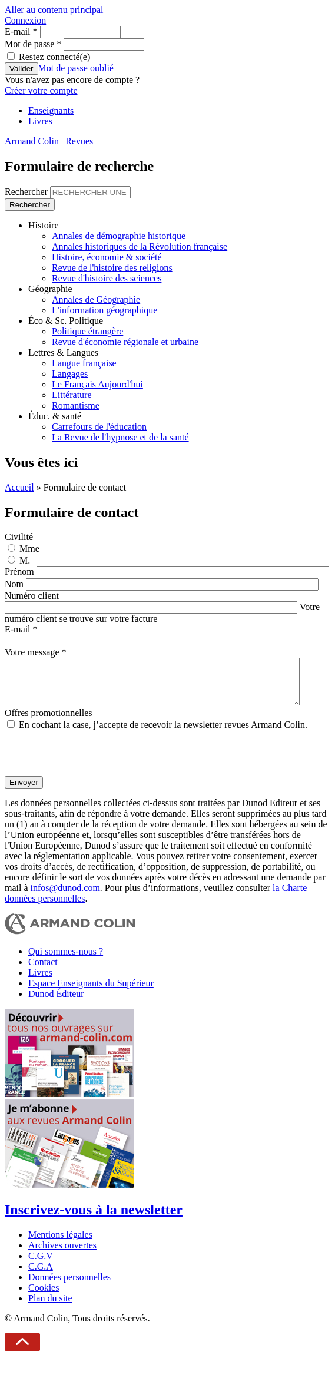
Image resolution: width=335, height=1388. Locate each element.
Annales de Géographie (96, 299)
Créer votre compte (41, 90)
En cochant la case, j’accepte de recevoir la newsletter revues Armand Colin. (163, 733)
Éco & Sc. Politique (65, 321)
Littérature (72, 395)
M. (24, 560)
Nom (15, 584)
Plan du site (50, 1307)
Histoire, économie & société (107, 257)
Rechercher (27, 192)
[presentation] (94, 762)
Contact (43, 971)
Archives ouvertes (62, 1254)
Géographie (50, 289)
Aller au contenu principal (54, 10)
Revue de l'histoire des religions (112, 268)
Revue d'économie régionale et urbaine (125, 342)
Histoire (43, 225)
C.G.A (40, 1275)
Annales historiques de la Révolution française (139, 246)
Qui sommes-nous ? (65, 960)
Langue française (84, 363)
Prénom (21, 572)
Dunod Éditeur (56, 1003)
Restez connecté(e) (54, 57)
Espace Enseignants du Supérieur (91, 992)
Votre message (36, 652)
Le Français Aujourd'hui (97, 384)
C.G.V (40, 1265)
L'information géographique (104, 310)
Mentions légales (60, 1243)
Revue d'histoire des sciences (106, 278)
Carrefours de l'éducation (99, 427)
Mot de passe (33, 44)
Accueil (19, 487)
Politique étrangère (87, 331)
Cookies (43, 1296)
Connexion (25, 20)
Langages (70, 374)
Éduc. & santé (54, 416)
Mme (29, 549)
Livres (40, 121)
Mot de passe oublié (76, 68)
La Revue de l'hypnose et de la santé (120, 437)
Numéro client (32, 596)
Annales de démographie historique (118, 236)
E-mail (21, 31)
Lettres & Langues (63, 352)
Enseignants (51, 110)
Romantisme (75, 405)
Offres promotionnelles (48, 722)
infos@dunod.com (65, 897)
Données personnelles (69, 1286)
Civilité (19, 537)
